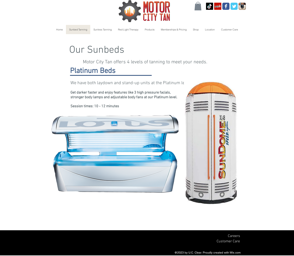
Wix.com (235, 252)
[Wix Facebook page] (225, 6)
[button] (198, 6)
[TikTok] (209, 6)
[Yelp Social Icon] (217, 6)
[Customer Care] (228, 241)
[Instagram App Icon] (242, 6)
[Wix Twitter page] (234, 6)
